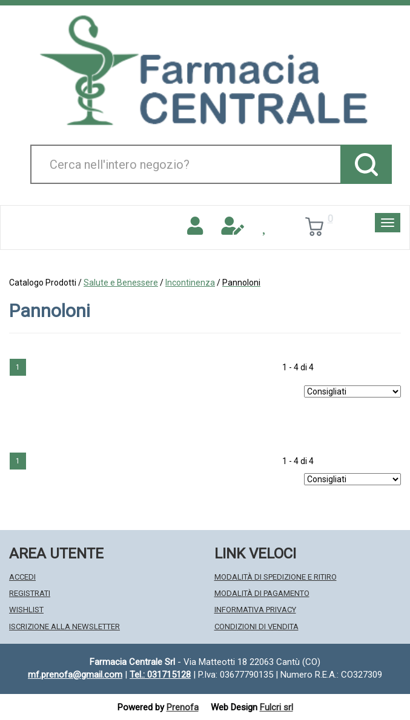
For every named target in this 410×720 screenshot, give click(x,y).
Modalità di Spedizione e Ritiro (275, 576)
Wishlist (26, 609)
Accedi (22, 576)
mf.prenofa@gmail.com (75, 674)
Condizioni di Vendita (256, 626)
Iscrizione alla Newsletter (64, 626)
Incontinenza (190, 282)
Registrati (29, 593)
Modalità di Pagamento (261, 593)
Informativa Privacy (255, 609)
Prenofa (183, 707)
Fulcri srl (276, 707)
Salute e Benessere (121, 282)
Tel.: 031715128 (160, 674)
